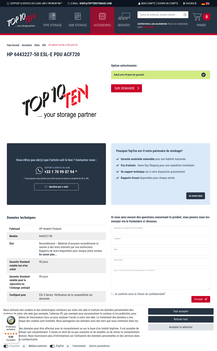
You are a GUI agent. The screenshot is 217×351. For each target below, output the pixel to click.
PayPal (60, 346)
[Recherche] (184, 14)
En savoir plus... (48, 254)
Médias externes (38, 346)
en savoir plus (195, 195)
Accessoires (102, 20)
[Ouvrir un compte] (167, 3)
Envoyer (200, 299)
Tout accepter (180, 311)
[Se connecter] (147, 3)
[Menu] (17, 316)
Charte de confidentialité (23, 339)
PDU (44, 45)
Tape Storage (52, 20)
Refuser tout (181, 319)
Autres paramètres (99, 346)
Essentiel (15, 346)
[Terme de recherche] (159, 14)
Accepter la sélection (180, 327)
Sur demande (125, 88)
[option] (160, 168)
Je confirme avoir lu (140, 294)
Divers (37, 45)
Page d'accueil (13, 45)
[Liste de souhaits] (189, 3)
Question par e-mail (58, 186)
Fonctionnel (79, 346)
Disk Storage (78, 20)
